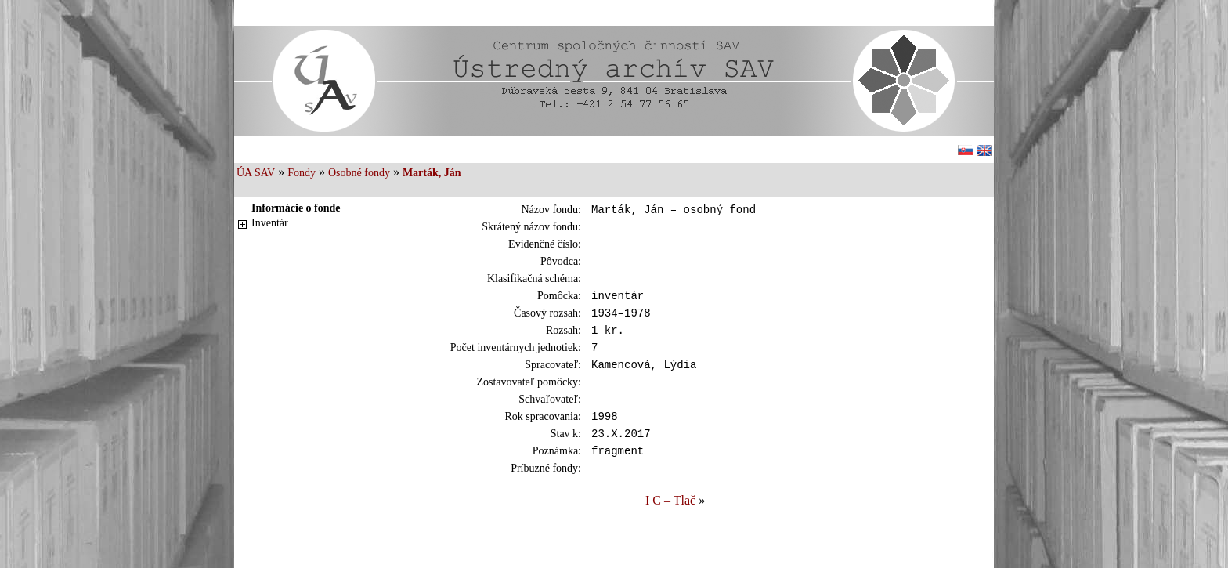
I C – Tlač (670, 521)
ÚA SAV (256, 173)
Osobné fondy (359, 173)
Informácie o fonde (296, 208)
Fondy (301, 173)
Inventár (269, 223)
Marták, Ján (432, 173)
